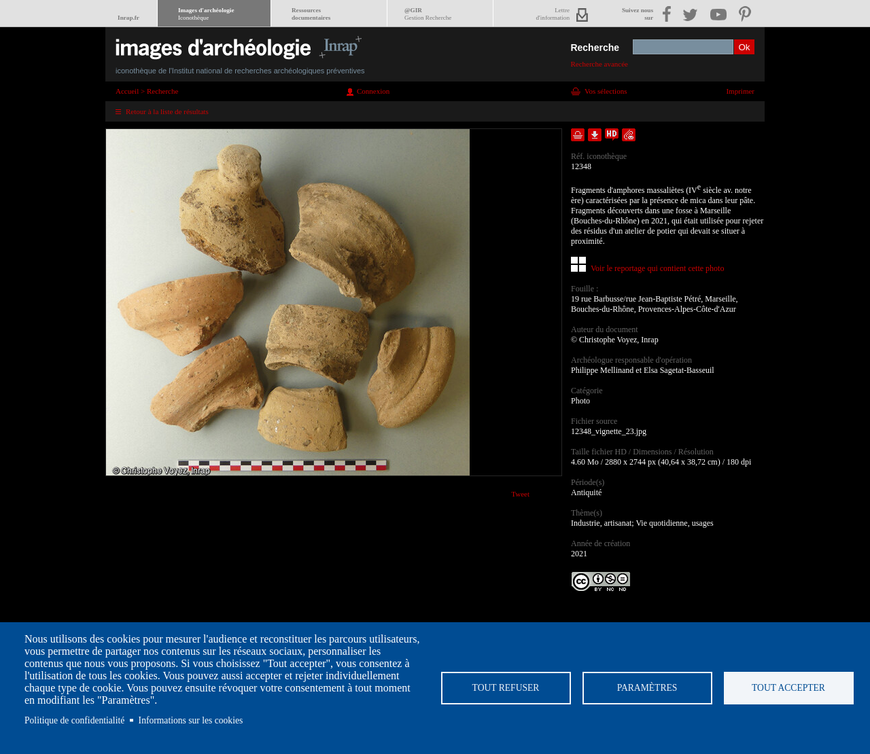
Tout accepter (788, 688)
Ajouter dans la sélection (578, 134)
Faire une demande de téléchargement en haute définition (612, 134)
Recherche (594, 47)
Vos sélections (606, 91)
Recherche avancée (599, 64)
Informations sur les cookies (191, 720)
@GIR (427, 14)
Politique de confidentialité (74, 720)
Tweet (520, 494)
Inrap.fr (128, 17)
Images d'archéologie (206, 14)
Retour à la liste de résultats (167, 111)
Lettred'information (553, 14)
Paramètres (647, 688)
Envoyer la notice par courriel (629, 134)
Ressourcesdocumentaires (311, 14)
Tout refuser (506, 688)
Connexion (373, 91)
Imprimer (740, 91)
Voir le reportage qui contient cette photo (657, 268)
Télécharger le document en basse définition (595, 134)
